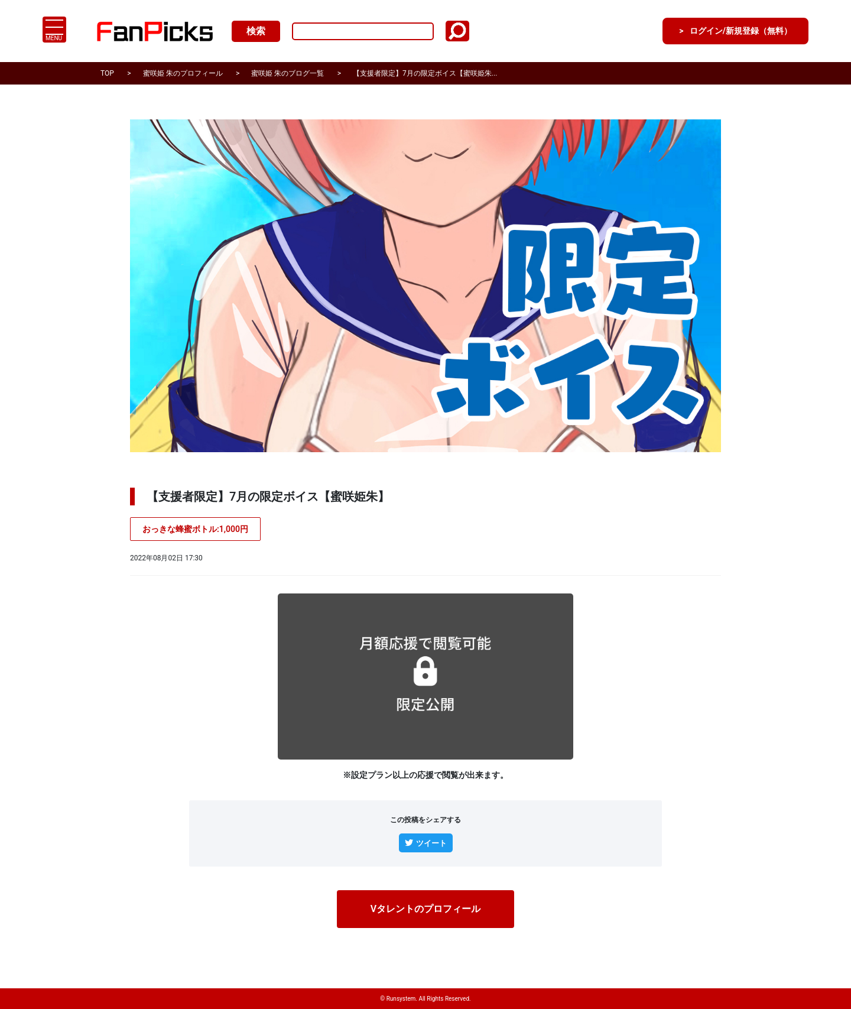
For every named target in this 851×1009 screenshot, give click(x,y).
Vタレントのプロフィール (425, 910)
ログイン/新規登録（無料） (729, 31)
